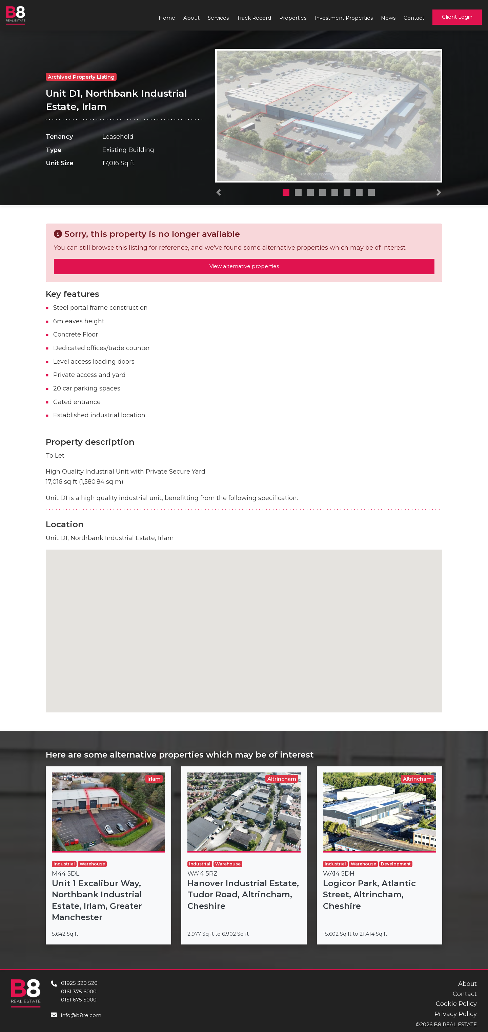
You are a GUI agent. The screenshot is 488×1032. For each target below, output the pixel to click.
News (388, 18)
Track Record (254, 18)
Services (218, 18)
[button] (218, 194)
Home (167, 18)
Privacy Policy (455, 1014)
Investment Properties (343, 18)
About (191, 18)
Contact (414, 18)
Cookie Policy (456, 1004)
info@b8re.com (81, 1015)
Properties (292, 18)
